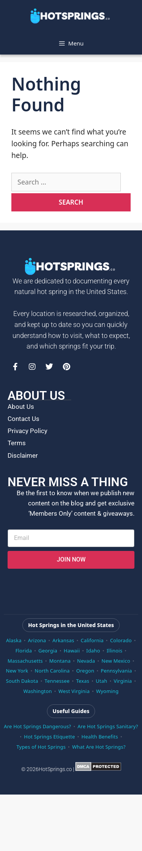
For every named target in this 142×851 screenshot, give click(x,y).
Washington (37, 691)
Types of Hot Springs (41, 746)
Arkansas (63, 640)
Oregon (85, 670)
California (92, 640)
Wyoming (107, 691)
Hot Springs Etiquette (49, 736)
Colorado (121, 640)
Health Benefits (99, 736)
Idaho (93, 650)
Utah (101, 680)
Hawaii (72, 650)
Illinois (115, 650)
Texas (82, 680)
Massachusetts (25, 660)
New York (17, 670)
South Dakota (22, 680)
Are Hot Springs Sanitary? (108, 726)
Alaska (14, 640)
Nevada (86, 660)
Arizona (37, 640)
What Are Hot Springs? (98, 746)
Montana (59, 660)
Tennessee (57, 680)
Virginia (123, 680)
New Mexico (115, 660)
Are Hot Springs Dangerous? (37, 726)
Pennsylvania (116, 670)
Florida (24, 650)
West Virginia (74, 691)
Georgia (47, 650)
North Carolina (52, 670)
